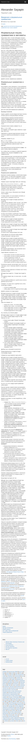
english (13, 679)
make (9, 685)
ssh (17, 713)
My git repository (9, 644)
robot (9, 710)
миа (5, 700)
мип (3, 701)
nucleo (5, 704)
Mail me (7, 649)
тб (19, 714)
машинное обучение (9, 686)
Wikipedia (12, 583)
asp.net (21, 671)
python (4, 710)
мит (7, 701)
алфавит (15, 27)
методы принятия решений (18, 698)
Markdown (3, 581)
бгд (3, 673)
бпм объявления (20, 674)
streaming (10, 714)
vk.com (7, 659)
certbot (4, 676)
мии (9, 700)
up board (12, 720)
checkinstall (17, 676)
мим (17, 700)
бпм (12, 674)
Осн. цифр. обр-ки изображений (10, 630)
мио (21, 700)
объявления (12, 704)
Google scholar (9, 660)
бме (16, 673)
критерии (16, 682)
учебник (6, 720)
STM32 (4, 714)
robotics (14, 710)
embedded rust (6, 679)
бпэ (20, 673)
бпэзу (8, 674)
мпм (5, 703)
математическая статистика (9, 689)
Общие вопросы (6, 629)
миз (16, 701)
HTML (8, 581)
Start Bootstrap (12, 738)
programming (19, 709)
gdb (11, 680)
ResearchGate (9, 662)
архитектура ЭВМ (13, 671)
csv (22, 676)
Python (9, 735)
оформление (20, 704)
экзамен (19, 677)
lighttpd (9, 683)
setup (18, 710)
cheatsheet (10, 676)
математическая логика (16, 688)
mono (23, 701)
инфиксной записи (13, 586)
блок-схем (11, 589)
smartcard (12, 713)
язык (8, 27)
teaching (5, 716)
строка (11, 27)
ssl (20, 713)
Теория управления (7, 632)
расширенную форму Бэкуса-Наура (15, 571)
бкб (12, 673)
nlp (24, 703)
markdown (22, 685)
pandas (18, 707)
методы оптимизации (14, 697)
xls (24, 720)
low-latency (15, 683)
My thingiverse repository (11, 647)
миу (11, 701)
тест (23, 719)
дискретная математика (9, 26)
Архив (3, 24)
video (17, 720)
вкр (21, 720)
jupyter (10, 682)
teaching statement (12, 716)
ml (19, 701)
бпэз (4, 674)
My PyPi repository (10, 646)
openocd (5, 706)
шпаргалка (5, 712)
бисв (8, 673)
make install (15, 685)
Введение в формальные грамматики (11, 18)
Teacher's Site (5, 2)
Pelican (12, 734)
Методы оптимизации (8, 627)
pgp (22, 707)
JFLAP (22, 595)
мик (13, 700)
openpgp (11, 706)
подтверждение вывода (8, 709)
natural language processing (15, 703)
